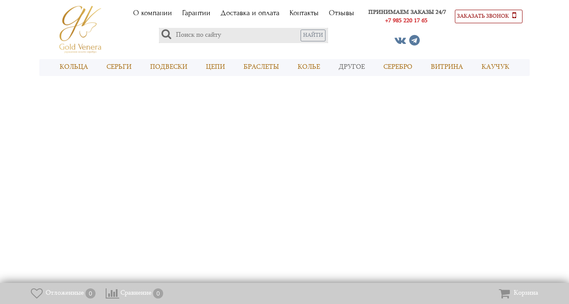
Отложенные (65, 293)
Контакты (304, 13)
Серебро (397, 67)
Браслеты (261, 67)
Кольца (74, 67)
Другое (352, 67)
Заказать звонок (486, 15)
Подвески (168, 67)
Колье (309, 67)
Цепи (215, 67)
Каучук (495, 67)
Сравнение (135, 293)
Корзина (526, 293)
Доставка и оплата (250, 13)
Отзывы (341, 13)
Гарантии (196, 13)
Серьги (119, 67)
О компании (152, 13)
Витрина (447, 67)
